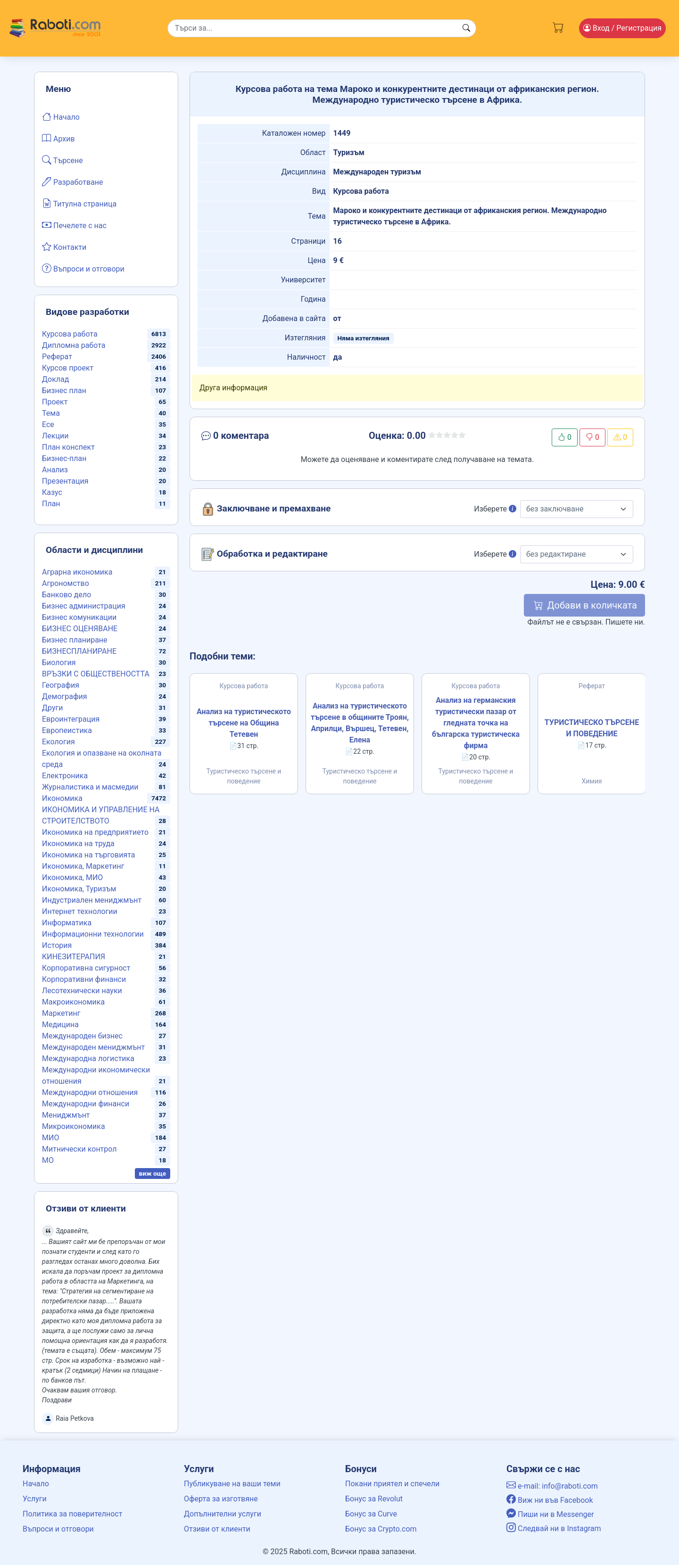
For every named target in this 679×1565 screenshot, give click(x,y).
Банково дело (66, 594)
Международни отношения (90, 1092)
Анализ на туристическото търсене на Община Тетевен (244, 723)
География (60, 685)
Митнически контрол (79, 1149)
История (57, 945)
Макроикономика (73, 1001)
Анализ (55, 469)
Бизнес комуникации (79, 617)
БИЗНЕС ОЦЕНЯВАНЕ (79, 628)
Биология (58, 662)
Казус (52, 492)
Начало (61, 116)
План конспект (68, 447)
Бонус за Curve (371, 1513)
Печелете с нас (74, 225)
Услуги (35, 1498)
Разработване (72, 181)
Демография (64, 696)
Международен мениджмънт (93, 1047)
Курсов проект (67, 367)
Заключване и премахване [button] (266, 509)
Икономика (62, 798)
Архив (58, 138)
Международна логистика (88, 1058)
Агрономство (65, 583)
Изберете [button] (495, 508)
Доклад (55, 379)
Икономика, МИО (72, 877)
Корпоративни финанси (84, 979)
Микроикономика (73, 1126)
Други (52, 707)
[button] (269, 437)
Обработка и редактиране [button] (264, 554)
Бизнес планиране (75, 639)
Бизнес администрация (83, 605)
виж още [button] (152, 1173)
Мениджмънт (66, 1115)
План (51, 503)
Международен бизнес (82, 1035)
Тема (51, 413)
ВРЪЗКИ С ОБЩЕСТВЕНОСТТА (95, 673)
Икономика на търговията (88, 854)
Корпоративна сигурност (86, 968)
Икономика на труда (78, 843)
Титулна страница (79, 203)
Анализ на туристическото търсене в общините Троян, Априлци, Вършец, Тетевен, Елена (360, 722)
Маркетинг (61, 1013)
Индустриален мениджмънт (91, 900)
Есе (48, 424)
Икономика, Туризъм (79, 888)
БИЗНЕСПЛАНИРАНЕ (79, 651)
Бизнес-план (64, 458)
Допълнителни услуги (222, 1513)
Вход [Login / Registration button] (622, 28)
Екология (58, 741)
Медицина (60, 1024)
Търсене (62, 159)
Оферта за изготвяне (221, 1498)
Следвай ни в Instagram (553, 1528)
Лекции (55, 435)
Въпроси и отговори (83, 268)
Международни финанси (85, 1103)
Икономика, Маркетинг (83, 866)
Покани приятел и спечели (392, 1483)
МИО (50, 1137)
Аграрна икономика (77, 572)
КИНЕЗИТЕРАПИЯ (73, 956)
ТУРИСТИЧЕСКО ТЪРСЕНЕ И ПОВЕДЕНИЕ (592, 728)
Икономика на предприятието (95, 832)
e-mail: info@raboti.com (552, 1486)
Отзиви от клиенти (217, 1528)
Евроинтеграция (70, 719)
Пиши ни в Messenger (550, 1514)
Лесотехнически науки (82, 990)
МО (48, 1160)
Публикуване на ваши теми (232, 1483)
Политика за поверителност (72, 1513)
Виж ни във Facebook (549, 1500)
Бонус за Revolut (374, 1498)
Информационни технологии (93, 934)
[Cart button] (558, 26)
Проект (54, 401)
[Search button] (466, 28)
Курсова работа (70, 333)
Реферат (57, 356)
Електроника (65, 775)
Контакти (64, 246)
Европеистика (67, 730)
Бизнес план (64, 390)
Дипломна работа (73, 345)
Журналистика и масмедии (90, 786)
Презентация (65, 481)
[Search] (321, 28)
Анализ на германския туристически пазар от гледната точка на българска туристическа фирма (476, 723)
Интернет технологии (79, 911)
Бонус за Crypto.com (381, 1528)
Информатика (66, 922)
